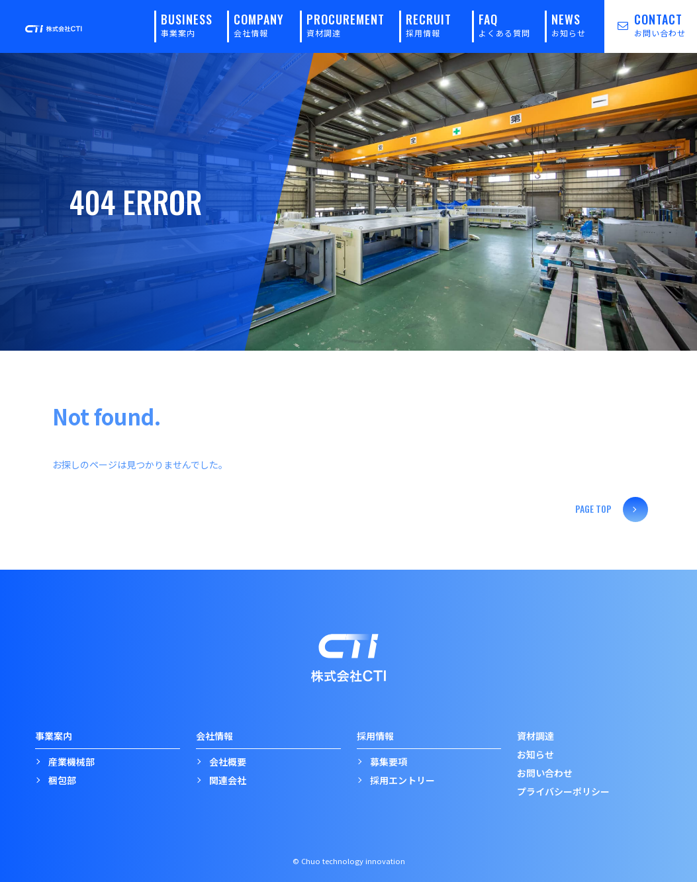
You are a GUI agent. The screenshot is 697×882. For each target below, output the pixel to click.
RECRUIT (428, 24)
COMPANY (259, 24)
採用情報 (375, 735)
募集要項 (388, 761)
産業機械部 (71, 761)
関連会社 (227, 779)
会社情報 (214, 735)
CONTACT (645, 24)
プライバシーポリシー (563, 790)
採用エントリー (402, 779)
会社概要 (227, 761)
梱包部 (62, 779)
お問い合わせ (545, 772)
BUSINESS (186, 24)
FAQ (504, 24)
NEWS (568, 24)
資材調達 (535, 735)
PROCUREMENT (345, 24)
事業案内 (53, 735)
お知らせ (535, 753)
